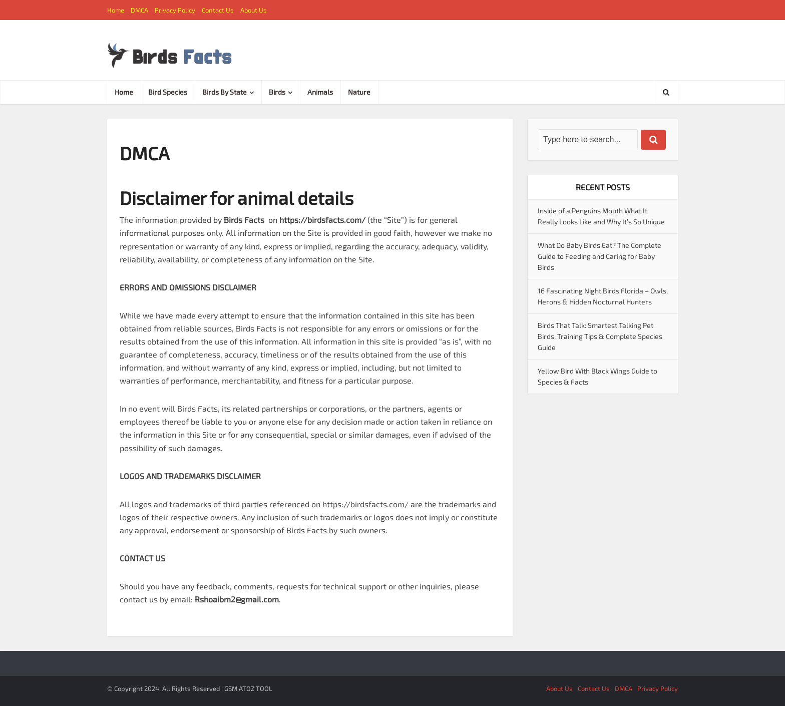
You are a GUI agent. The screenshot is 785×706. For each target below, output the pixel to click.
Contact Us (218, 10)
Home (115, 10)
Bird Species (167, 92)
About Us (253, 10)
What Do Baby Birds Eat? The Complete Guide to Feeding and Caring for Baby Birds (599, 256)
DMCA (139, 10)
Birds (277, 92)
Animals (320, 92)
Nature (359, 92)
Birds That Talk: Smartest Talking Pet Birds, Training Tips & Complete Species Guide (600, 336)
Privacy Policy (175, 10)
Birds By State (224, 92)
